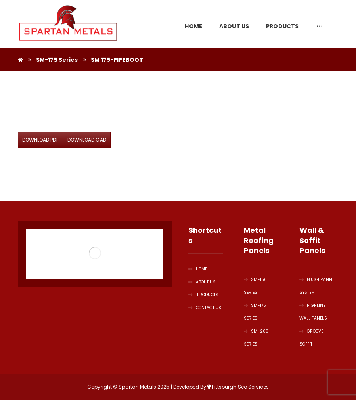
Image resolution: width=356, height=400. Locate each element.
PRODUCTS (203, 295)
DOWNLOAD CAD (86, 139)
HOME (197, 269)
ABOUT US (202, 282)
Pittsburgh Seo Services (238, 386)
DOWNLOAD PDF (40, 139)
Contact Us (204, 308)
